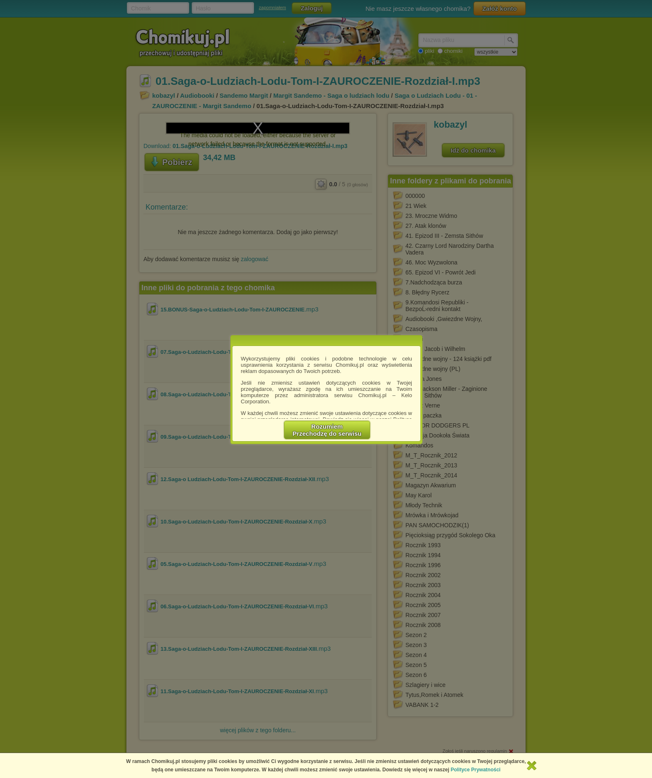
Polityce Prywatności (476, 770)
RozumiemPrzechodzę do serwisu (327, 430)
